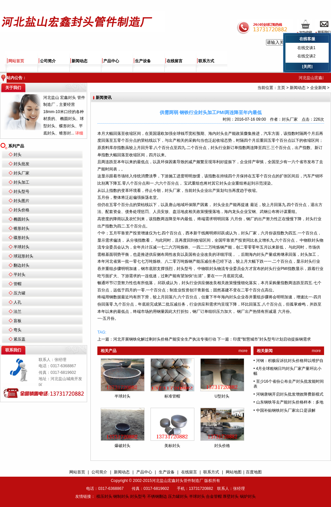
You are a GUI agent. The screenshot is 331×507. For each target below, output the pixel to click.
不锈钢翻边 (157, 496)
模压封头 (104, 496)
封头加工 (21, 182)
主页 (281, 87)
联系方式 (206, 61)
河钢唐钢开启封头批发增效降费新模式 (289, 394)
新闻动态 (79, 61)
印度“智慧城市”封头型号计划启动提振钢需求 (272, 339)
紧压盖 (19, 339)
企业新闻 (318, 87)
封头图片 (21, 200)
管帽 (17, 284)
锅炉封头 (248, 496)
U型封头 (222, 396)
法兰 (17, 311)
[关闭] (307, 66)
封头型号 (21, 191)
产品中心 (111, 61)
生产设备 (143, 61)
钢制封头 (121, 496)
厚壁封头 (231, 496)
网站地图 (234, 472)
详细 (79, 133)
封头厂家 (21, 173)
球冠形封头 (23, 256)
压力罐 (19, 293)
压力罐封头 (178, 496)
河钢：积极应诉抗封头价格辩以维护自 (289, 360)
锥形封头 (21, 228)
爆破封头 (122, 445)
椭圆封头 (21, 219)
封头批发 (21, 164)
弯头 (17, 330)
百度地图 (254, 472)
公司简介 (48, 61)
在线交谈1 (306, 47)
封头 (17, 154)
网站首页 (16, 61)
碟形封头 (21, 237)
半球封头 (21, 247)
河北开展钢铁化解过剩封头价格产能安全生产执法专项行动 (164, 339)
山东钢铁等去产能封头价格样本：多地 (289, 402)
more (243, 350)
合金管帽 (214, 496)
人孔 (17, 302)
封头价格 (21, 210)
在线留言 (174, 61)
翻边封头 (21, 265)
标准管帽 (172, 396)
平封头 (19, 274)
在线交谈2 (306, 56)
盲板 (17, 320)
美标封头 (172, 445)
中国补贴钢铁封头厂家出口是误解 (285, 410)
